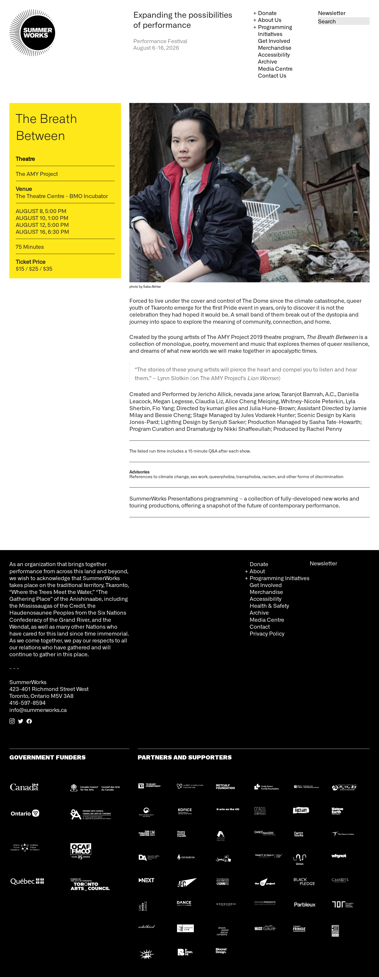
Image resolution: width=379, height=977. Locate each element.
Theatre (25, 158)
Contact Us (272, 75)
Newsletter (332, 12)
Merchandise (274, 47)
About (257, 571)
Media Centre (275, 68)
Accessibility (274, 54)
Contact (260, 626)
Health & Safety (269, 605)
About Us (269, 19)
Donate (267, 12)
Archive (267, 61)
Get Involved (274, 40)
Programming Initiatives (275, 30)
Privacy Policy (267, 633)
